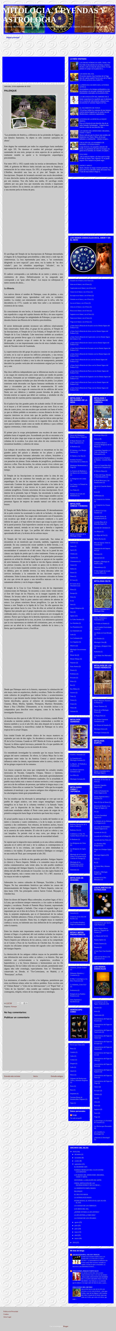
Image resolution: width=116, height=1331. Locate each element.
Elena (72, 589)
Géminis (96, 1094)
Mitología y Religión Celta (102, 646)
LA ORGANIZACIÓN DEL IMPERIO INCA (94, 97)
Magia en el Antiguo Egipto (103, 849)
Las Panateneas (75, 627)
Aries (95, 1011)
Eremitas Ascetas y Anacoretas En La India (77, 461)
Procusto (73, 678)
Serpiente (73, 1093)
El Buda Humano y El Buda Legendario (77, 442)
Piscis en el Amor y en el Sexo (80, 311)
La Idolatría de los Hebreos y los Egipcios (102, 822)
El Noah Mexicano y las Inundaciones (101, 481)
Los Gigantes (74, 642)
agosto (76, 1222)
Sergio (74, 1115)
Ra (95, 862)
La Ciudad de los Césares (102, 505)
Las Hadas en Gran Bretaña (103, 633)
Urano (72, 704)
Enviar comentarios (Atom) (38, 1082)
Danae (72, 572)
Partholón (97, 652)
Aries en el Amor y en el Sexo (79, 284)
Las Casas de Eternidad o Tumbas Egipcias (102, 828)
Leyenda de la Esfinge (101, 836)
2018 (74, 1152)
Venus (72, 708)
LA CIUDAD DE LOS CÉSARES (85, 1218)
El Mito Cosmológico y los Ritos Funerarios (78, 980)
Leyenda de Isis (99, 832)
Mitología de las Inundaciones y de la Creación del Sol (76, 864)
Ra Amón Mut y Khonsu (102, 866)
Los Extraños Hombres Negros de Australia (77, 923)
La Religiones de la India (78, 479)
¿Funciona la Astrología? (102, 1137)
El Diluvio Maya (99, 471)
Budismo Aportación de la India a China (78, 825)
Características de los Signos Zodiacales (101, 1003)
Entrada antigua (57, 1076)
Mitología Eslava (99, 729)
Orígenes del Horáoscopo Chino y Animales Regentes (79, 1079)
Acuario (96, 1007)
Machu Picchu (98, 539)
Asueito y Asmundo (76, 754)
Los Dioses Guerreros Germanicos (77, 771)
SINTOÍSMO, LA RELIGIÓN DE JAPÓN (87, 1180)
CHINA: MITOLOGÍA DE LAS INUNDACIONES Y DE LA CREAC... (87, 1184)
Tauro (96, 1113)
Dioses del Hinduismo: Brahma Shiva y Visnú (77, 436)
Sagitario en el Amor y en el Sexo (81, 314)
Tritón (72, 700)
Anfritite (73, 543)
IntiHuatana (98, 496)
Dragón (72, 1063)
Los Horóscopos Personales (103, 1126)
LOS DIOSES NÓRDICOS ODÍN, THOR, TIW (95, 63)
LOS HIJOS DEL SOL (87, 74)
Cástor (72, 565)
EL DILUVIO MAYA (81, 1194)
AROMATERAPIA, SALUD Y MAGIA (86, 1255)
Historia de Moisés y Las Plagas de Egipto (102, 807)
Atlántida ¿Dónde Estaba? (78, 967)
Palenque (14, 1006)
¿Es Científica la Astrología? (99, 1133)
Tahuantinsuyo (98, 567)
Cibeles (72, 554)
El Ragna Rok (98, 716)
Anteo (72, 546)
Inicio (35, 1076)
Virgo (96, 1117)
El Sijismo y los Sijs (76, 456)
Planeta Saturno (99, 943)
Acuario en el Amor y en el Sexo (80, 280)
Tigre (72, 1103)
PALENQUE (78, 1191)
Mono (72, 1075)
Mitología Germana (76, 779)
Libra (95, 1102)
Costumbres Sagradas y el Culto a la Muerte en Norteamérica (102, 452)
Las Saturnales (74, 631)
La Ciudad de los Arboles (102, 499)
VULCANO (83, 154)
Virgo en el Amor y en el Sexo (80, 322)
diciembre (77, 1154)
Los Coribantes (75, 638)
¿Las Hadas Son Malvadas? (103, 655)
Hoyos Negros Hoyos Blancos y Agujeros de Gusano (101, 930)
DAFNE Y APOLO (86, 165)
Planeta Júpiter (98, 940)
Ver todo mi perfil (76, 1118)
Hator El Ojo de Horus (101, 802)
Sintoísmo (73, 870)
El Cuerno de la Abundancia (75, 585)
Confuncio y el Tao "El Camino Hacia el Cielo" (77, 835)
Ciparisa (73, 557)
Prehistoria (73, 990)
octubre (77, 1161)
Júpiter (72, 616)
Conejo (72, 1060)
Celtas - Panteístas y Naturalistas (100, 619)
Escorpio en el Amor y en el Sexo (81, 295)
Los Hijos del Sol (99, 535)
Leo (95, 1098)
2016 (74, 1242)
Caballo (72, 1052)
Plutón (72, 670)
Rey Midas (73, 689)
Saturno (72, 693)
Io (71, 601)
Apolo (72, 550)
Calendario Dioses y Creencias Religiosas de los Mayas (103, 444)
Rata (71, 1090)
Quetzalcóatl (98, 558)
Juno (71, 612)
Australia (73, 913)
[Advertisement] (59, 48)
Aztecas (96, 439)
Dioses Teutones (99, 706)
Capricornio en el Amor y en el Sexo (81, 288)
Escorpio (97, 1090)
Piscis (96, 1105)
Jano (71, 604)
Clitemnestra (74, 561)
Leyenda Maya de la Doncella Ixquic (100, 523)
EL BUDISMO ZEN (80, 1167)
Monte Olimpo (75, 659)
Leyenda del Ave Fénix (101, 840)
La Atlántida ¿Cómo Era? (78, 985)
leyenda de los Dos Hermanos (100, 878)
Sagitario (97, 1109)
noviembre (78, 1158)
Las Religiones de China (78, 843)
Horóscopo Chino (75, 1045)
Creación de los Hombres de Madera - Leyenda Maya (103, 459)
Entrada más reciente (12, 1076)
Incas (95, 492)
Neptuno (73, 663)
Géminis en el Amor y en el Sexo (80, 299)
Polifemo (73, 674)
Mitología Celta (99, 642)
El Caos (72, 580)
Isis (95, 812)
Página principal (12, 37)
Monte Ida (73, 655)
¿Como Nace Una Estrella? (102, 951)
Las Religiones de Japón (78, 849)
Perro (72, 1086)
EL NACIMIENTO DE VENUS (90, 108)
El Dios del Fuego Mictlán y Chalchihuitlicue (102, 476)
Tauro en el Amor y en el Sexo (80, 318)
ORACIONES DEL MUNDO (82, 1287)
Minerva (73, 646)
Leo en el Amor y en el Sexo (79, 303)
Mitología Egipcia (100, 855)
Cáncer (96, 1087)
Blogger (65, 1326)
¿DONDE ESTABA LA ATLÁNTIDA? (86, 1212)
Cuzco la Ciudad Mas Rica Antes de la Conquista (102, 466)
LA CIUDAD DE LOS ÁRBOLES (85, 1206)
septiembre (78, 1164)
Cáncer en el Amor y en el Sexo (80, 292)
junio (76, 1229)
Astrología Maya (99, 435)
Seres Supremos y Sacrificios (76, 1001)
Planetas (96, 947)
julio (76, 1225)
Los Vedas (73, 490)
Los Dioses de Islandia (101, 725)
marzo (76, 1238)
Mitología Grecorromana (78, 649)
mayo (76, 1232)
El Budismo (74, 446)
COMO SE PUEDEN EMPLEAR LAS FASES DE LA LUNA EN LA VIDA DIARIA (93, 1258)
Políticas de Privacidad (10, 1311)
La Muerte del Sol (100, 936)
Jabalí (72, 1071)
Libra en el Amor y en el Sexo (79, 307)
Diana (72, 576)
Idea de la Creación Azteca (102, 486)
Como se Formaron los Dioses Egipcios (101, 792)
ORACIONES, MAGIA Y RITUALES (85, 1271)
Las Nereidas (74, 623)
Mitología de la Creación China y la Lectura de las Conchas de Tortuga (78, 856)
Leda (71, 634)
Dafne (72, 569)
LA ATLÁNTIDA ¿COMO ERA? (85, 1215)
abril (76, 1235)
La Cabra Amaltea (76, 619)
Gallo (72, 1067)
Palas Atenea (74, 666)
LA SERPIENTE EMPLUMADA (85, 1188)
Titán (71, 696)
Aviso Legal (7, 1317)
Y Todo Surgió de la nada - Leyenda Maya (102, 572)
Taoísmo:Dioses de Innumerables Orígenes (77, 1098)
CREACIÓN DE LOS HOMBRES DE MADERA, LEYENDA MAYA (92, 143)
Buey (72, 1048)
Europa (72, 593)
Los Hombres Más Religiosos (100, 844)
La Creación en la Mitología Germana (76, 759)
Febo (71, 597)
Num (95, 859)
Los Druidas (98, 638)
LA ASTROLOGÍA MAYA (83, 1197)
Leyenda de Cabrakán (101, 528)
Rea (71, 685)
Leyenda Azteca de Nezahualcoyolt (100, 517)
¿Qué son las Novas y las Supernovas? (102, 958)
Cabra (72, 1056)
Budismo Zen (74, 830)
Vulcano (73, 711)
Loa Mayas (97, 531)
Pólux (72, 681)
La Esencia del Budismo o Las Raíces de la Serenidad (78, 472)
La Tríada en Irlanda (100, 623)
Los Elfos (73, 775)
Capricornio (98, 1015)
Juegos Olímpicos (76, 608)
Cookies (6, 1314)
